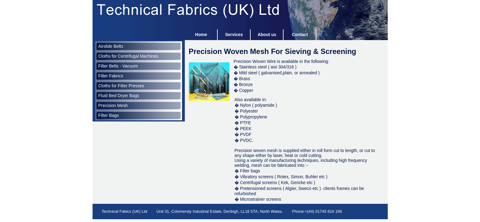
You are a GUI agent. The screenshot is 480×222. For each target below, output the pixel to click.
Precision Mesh (113, 105)
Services (234, 34)
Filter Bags (108, 115)
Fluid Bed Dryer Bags (118, 95)
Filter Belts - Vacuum (118, 66)
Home (201, 34)
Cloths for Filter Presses (121, 85)
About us (267, 34)
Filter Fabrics (110, 75)
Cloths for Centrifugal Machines (128, 56)
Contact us (300, 36)
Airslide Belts (110, 46)
